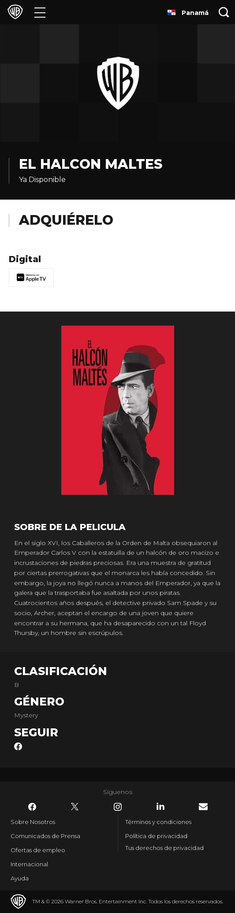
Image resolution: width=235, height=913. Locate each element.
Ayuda (20, 878)
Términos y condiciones (158, 821)
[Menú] (40, 12)
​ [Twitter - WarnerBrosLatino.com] (75, 807)
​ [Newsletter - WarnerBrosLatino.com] (203, 806)
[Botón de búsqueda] (224, 12)
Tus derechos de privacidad (164, 847)
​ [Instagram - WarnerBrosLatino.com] (117, 807)
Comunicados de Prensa (45, 835)
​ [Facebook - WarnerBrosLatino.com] (32, 807)
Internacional (29, 864)
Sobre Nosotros (33, 821)
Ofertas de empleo (38, 850)
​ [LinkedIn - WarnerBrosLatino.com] (160, 806)
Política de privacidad (156, 835)
